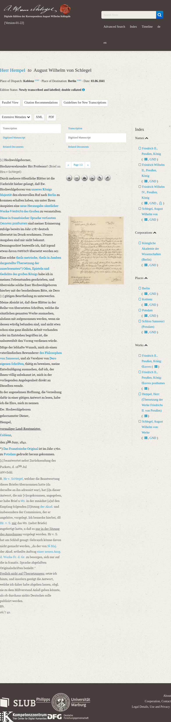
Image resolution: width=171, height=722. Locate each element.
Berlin (146, 288)
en (105, 42)
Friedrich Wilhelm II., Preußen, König (153, 170)
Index (133, 26)
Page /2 (78, 164)
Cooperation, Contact (158, 701)
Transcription (10, 128)
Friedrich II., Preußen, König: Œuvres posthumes (153, 378)
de (158, 26)
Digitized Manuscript (14, 137)
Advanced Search (114, 26)
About (167, 695)
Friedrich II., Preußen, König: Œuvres (152, 361)
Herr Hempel (13, 70)
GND (37, 80)
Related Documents (13, 146)
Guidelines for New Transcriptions (85, 102)
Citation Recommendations (41, 102)
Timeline (147, 26)
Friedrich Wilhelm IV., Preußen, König (153, 192)
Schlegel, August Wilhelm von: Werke (152, 427)
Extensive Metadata (16, 117)
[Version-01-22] (14, 23)
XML (39, 117)
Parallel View (10, 102)
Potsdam (147, 310)
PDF (51, 117)
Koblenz (147, 299)
